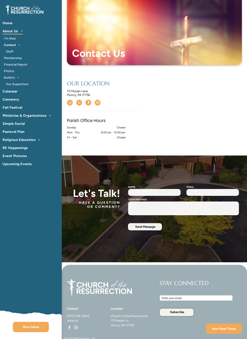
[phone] (79, 103)
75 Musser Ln (119, 321)
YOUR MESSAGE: (137, 199)
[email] (70, 103)
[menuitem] (30, 23)
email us (72, 321)
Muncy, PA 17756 (122, 325)
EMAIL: (190, 187)
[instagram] (98, 103)
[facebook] (88, 103)
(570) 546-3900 (78, 316)
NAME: (132, 187)
